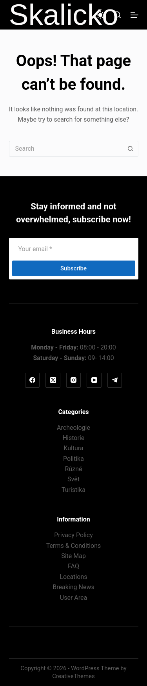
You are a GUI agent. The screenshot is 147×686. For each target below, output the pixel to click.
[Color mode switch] (100, 15)
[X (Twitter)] (52, 380)
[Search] (117, 14)
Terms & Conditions (73, 545)
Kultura (73, 448)
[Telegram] (114, 380)
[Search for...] (66, 149)
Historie (74, 438)
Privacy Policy (73, 535)
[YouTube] (94, 380)
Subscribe (73, 268)
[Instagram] (73, 380)
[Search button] (130, 149)
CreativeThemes (73, 676)
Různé (73, 469)
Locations (73, 577)
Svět (73, 479)
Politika (73, 458)
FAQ (73, 566)
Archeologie (73, 427)
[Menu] (134, 15)
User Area (73, 597)
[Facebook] (32, 380)
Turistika (73, 490)
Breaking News (73, 587)
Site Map (73, 556)
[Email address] (73, 249)
